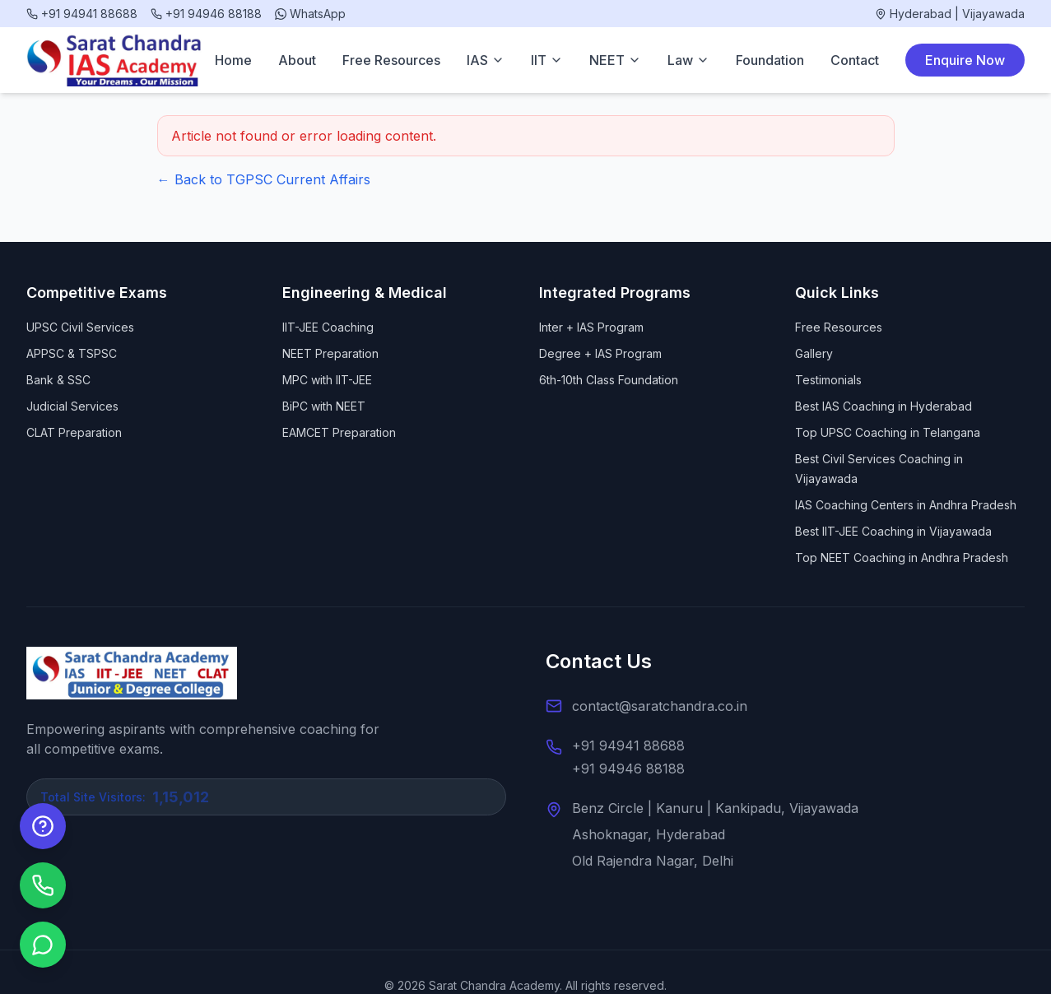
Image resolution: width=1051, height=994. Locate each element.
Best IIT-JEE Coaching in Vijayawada (893, 531)
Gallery (814, 353)
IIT (547, 60)
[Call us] (43, 885)
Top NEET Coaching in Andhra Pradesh (901, 557)
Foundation (770, 60)
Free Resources (391, 60)
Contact (854, 60)
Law (688, 60)
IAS (486, 60)
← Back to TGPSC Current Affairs (263, 179)
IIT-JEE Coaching (328, 327)
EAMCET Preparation (339, 432)
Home (233, 60)
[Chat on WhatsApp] (43, 945)
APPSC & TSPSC (71, 353)
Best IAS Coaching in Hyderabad (883, 406)
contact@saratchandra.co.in (659, 706)
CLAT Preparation (74, 432)
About (297, 60)
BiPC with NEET (323, 406)
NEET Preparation (330, 353)
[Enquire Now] (43, 826)
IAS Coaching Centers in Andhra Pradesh (905, 505)
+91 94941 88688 (628, 745)
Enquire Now (965, 60)
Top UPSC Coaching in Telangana (887, 432)
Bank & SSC (58, 380)
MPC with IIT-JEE (327, 380)
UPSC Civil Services (80, 327)
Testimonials (828, 380)
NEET (615, 60)
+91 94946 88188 (628, 768)
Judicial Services (72, 406)
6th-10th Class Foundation (608, 380)
